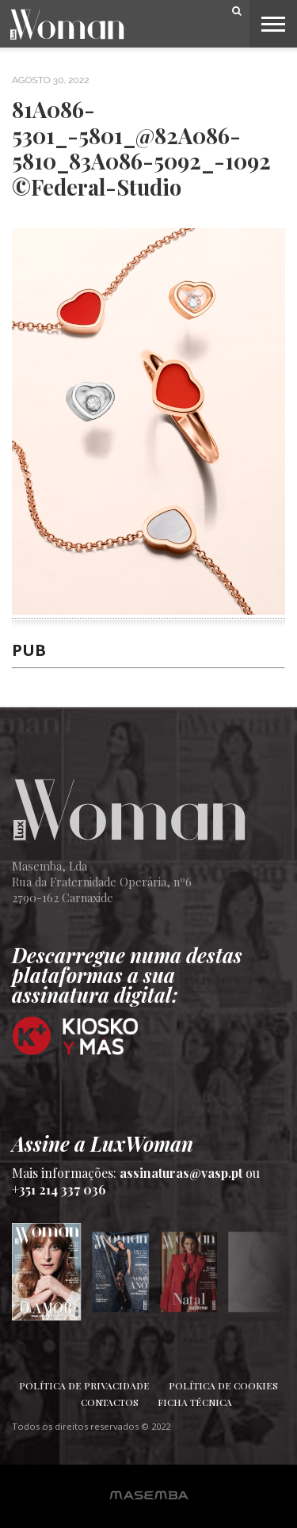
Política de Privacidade (84, 1385)
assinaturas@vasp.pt (181, 1172)
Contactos (110, 1402)
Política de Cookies (223, 1385)
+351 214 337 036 (59, 1189)
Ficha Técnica (195, 1402)
